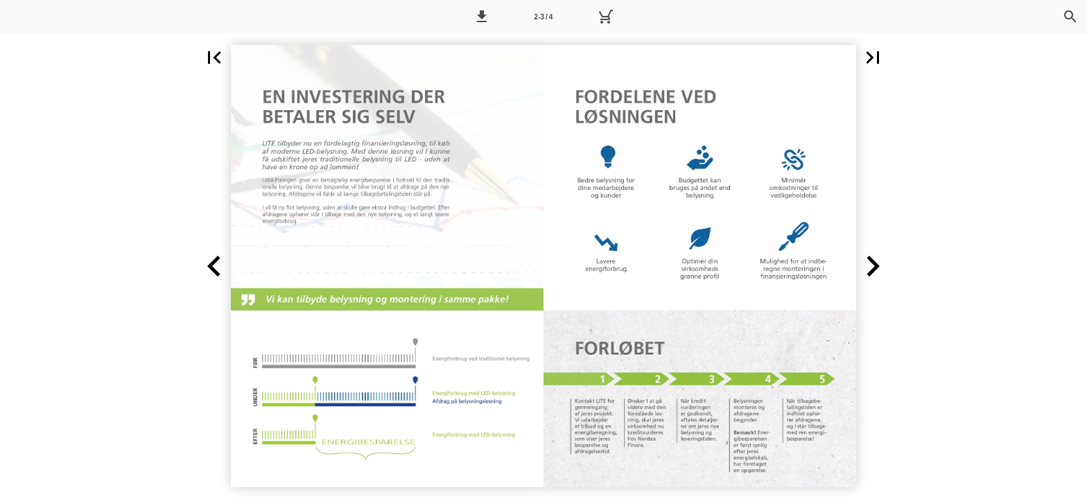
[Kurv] (605, 16)
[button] (481, 16)
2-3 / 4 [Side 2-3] (543, 17)
